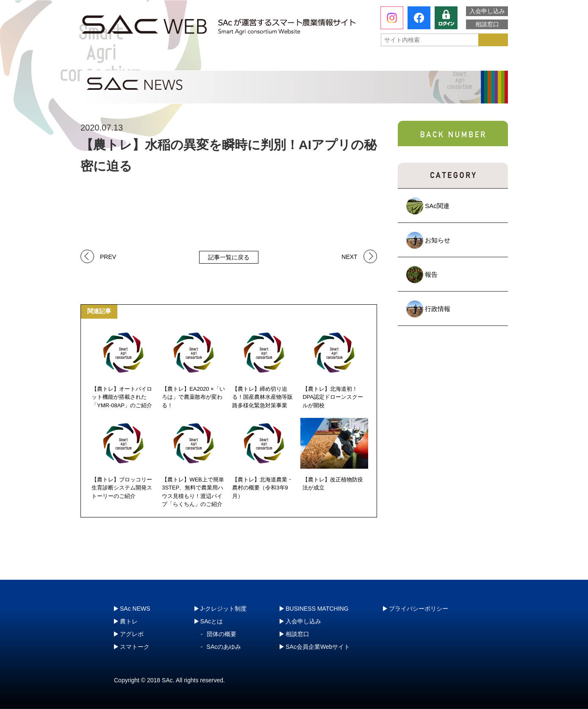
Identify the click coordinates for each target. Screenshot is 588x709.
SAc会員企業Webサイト (318, 646)
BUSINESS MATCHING (317, 608)
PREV (108, 256)
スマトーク (381, 61)
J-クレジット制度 (462, 61)
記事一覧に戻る (229, 257)
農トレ (210, 61)
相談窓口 (487, 24)
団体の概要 (221, 634)
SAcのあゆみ (224, 646)
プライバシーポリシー (418, 608)
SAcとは (119, 61)
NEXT (349, 256)
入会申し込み (487, 11)
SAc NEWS (135, 608)
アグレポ (295, 61)
